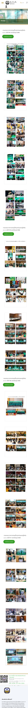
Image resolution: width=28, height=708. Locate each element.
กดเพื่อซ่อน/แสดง (8, 36)
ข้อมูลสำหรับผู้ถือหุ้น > (4, 10)
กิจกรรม (15, 10)
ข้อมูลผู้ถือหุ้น (10, 10)
